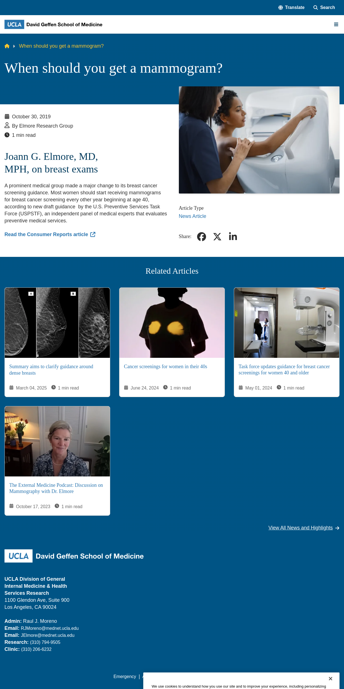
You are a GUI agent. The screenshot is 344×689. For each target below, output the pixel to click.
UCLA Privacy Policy (193, 676)
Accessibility (154, 676)
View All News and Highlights (304, 528)
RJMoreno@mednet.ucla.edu (50, 628)
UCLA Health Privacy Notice (247, 676)
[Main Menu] (336, 24)
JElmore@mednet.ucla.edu (47, 635)
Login (286, 676)
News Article (192, 216)
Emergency (125, 676)
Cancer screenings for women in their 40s (165, 366)
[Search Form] (324, 7)
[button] (291, 7)
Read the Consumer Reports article (46, 234)
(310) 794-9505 (45, 642)
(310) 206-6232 (36, 649)
